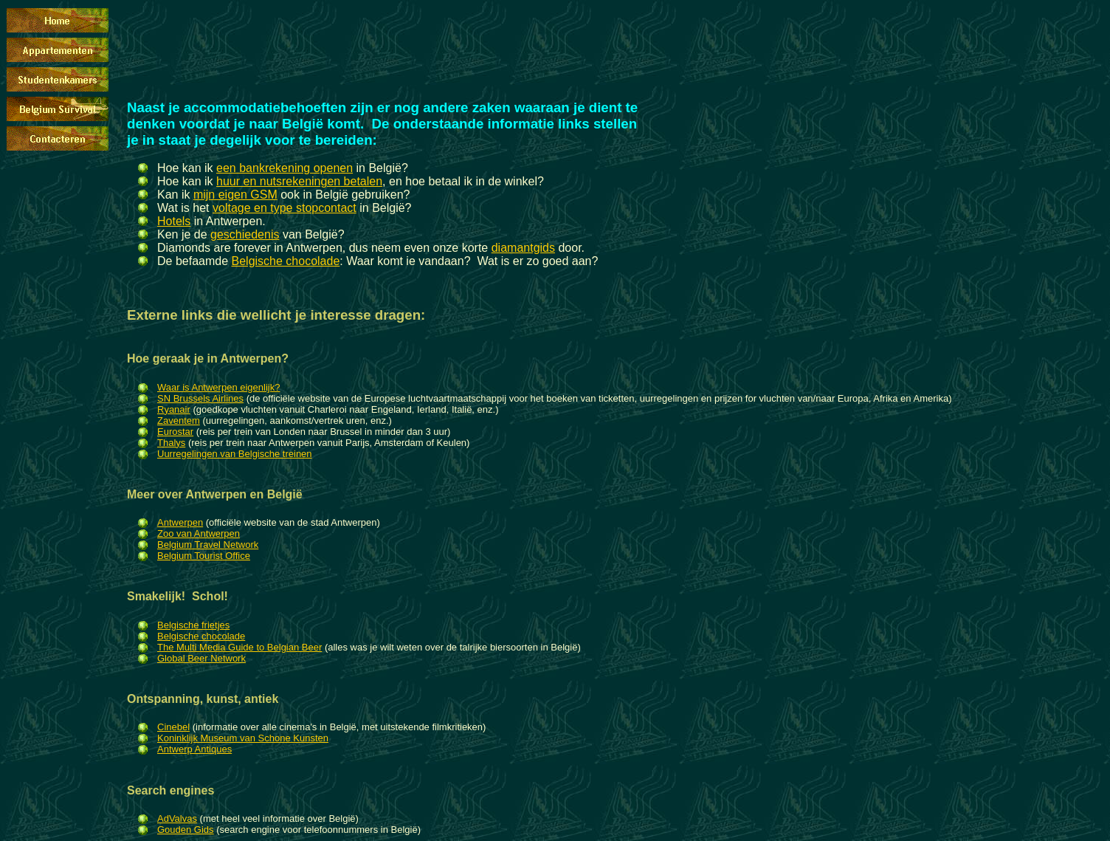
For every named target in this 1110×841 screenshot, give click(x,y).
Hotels (173, 221)
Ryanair (173, 409)
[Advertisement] (395, 39)
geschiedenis (244, 234)
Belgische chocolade (286, 261)
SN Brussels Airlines (200, 398)
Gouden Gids (185, 829)
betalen (361, 181)
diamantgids (523, 247)
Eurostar (175, 431)
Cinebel (173, 726)
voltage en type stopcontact (284, 208)
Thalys (171, 442)
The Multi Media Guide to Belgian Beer (239, 647)
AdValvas (177, 818)
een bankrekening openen (284, 168)
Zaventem (178, 420)
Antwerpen (180, 522)
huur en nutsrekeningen (278, 181)
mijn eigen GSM (235, 194)
